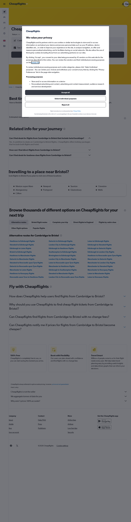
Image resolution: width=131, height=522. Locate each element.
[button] (65, 92)
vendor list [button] (35, 62)
